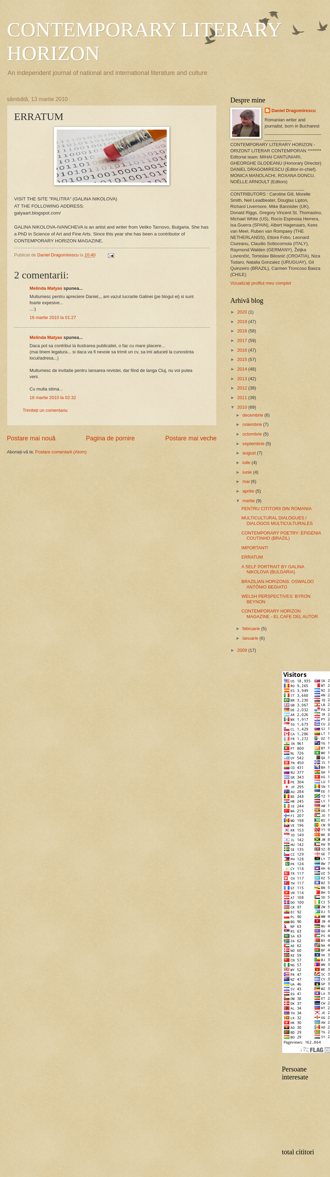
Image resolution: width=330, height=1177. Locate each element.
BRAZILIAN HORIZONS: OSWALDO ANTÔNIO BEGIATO (277, 584)
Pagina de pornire (110, 438)
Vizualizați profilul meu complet (260, 283)
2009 (242, 650)
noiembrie (252, 424)
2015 (242, 359)
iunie (247, 472)
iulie (246, 462)
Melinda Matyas (46, 288)
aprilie (248, 491)
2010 (242, 407)
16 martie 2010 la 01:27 (53, 317)
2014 (242, 369)
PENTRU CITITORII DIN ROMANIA (276, 508)
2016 (242, 350)
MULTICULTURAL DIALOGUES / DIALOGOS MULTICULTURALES (277, 520)
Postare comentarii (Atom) (61, 451)
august (249, 452)
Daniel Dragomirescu (294, 110)
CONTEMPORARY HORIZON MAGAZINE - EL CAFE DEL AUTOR (279, 613)
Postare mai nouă (31, 438)
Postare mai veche (191, 438)
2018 (242, 330)
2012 (242, 387)
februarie (251, 628)
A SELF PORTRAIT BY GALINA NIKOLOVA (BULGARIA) (272, 569)
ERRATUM (252, 557)
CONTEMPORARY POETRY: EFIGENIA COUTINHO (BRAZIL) (281, 535)
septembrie (253, 443)
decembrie (253, 415)
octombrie (252, 434)
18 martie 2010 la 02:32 (53, 397)
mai (246, 481)
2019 (242, 321)
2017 (242, 340)
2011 (242, 397)
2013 (242, 378)
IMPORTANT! (254, 547)
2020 (242, 312)
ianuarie (250, 638)
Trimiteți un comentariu (45, 410)
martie (249, 500)
